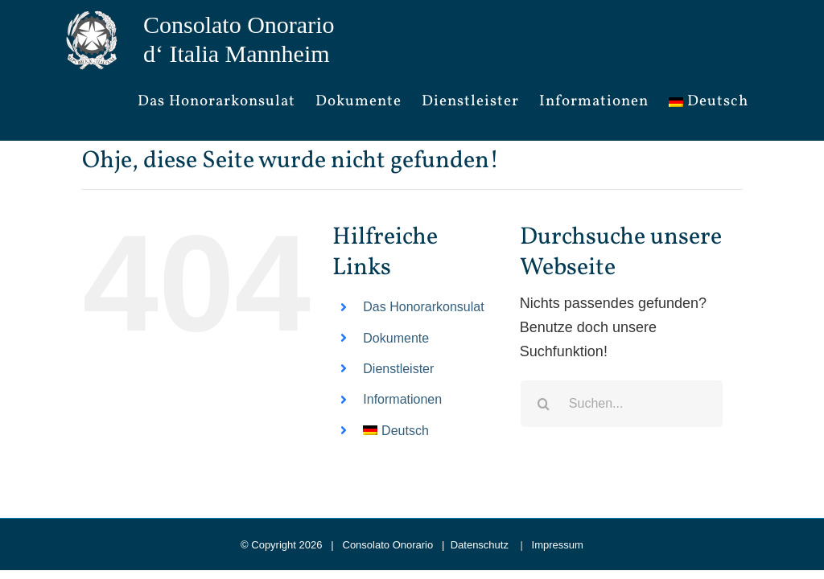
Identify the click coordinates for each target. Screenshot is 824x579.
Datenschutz (480, 545)
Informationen (402, 399)
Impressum (557, 545)
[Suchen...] (621, 404)
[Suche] (544, 404)
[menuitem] (709, 102)
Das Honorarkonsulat (423, 307)
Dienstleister (398, 369)
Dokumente (396, 338)
